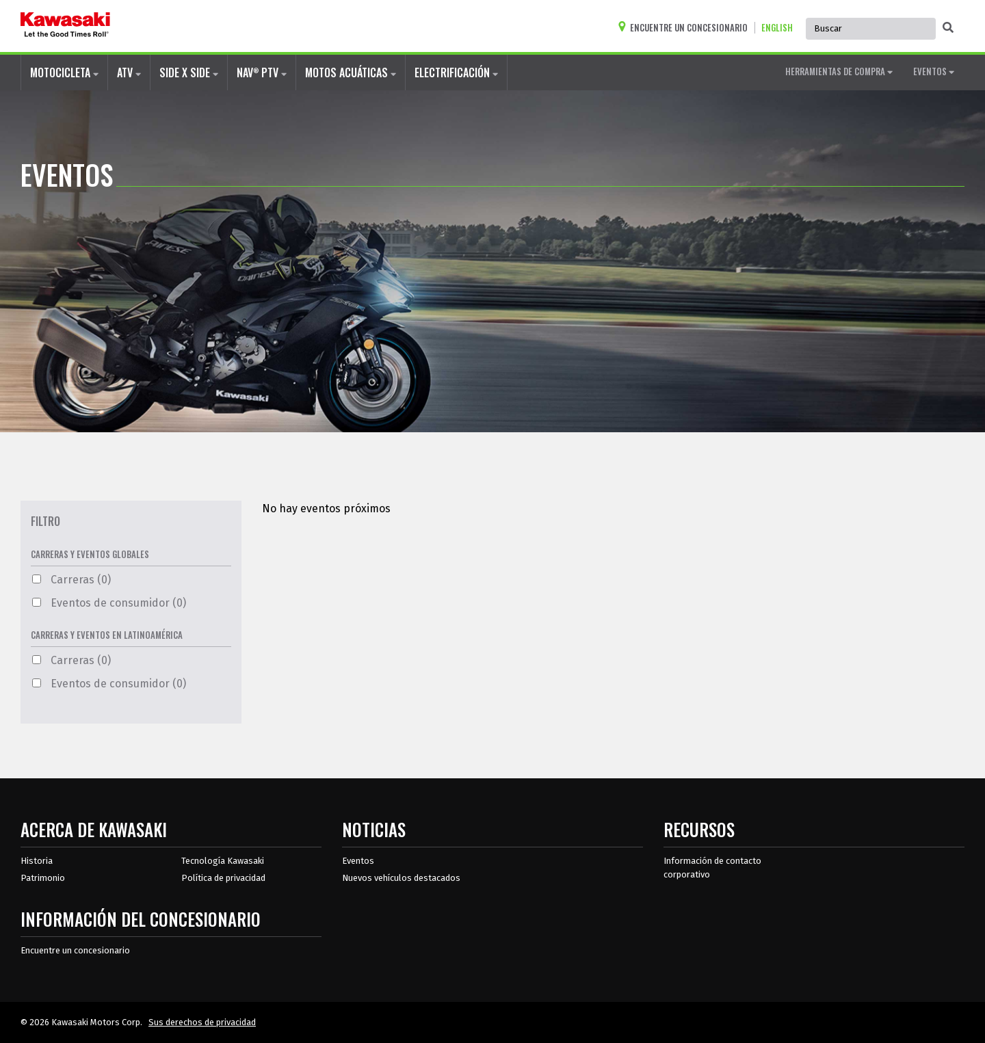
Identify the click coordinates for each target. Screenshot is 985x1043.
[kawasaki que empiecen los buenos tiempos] (65, 26)
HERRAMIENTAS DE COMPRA (839, 71)
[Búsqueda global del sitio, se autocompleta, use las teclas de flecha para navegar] (871, 29)
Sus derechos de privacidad (202, 1022)
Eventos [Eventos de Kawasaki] (358, 861)
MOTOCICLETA (64, 72)
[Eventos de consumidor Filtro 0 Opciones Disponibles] (36, 602)
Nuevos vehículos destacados (401, 878)
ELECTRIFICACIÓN (456, 72)
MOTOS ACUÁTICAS (350, 72)
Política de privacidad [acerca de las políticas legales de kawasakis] (223, 878)
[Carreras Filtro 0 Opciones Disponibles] (36, 579)
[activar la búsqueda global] (948, 28)
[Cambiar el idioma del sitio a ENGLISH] (780, 28)
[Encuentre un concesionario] (686, 28)
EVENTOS (933, 71)
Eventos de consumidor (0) (109, 602)
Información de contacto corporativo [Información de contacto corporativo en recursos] (712, 868)
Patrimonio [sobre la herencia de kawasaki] (43, 878)
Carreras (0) (71, 579)
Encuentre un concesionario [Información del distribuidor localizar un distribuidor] (75, 950)
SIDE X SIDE (188, 72)
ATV (129, 72)
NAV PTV (262, 72)
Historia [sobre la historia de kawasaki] (37, 861)
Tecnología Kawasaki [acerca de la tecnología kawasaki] (222, 861)
